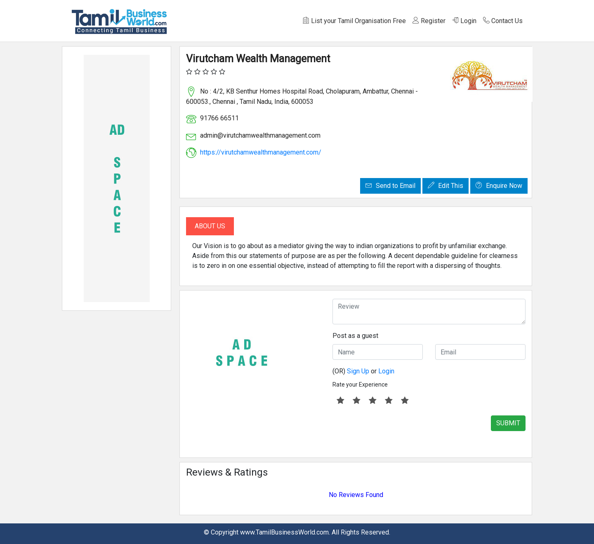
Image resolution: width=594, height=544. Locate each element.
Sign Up (358, 371)
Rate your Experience (360, 384)
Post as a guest (355, 336)
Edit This (445, 186)
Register (429, 21)
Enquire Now (499, 186)
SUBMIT (508, 423)
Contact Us (503, 21)
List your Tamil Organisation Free (354, 21)
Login (464, 21)
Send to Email (390, 186)
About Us (210, 226)
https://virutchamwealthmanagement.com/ (260, 152)
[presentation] (395, 431)
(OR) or (363, 371)
